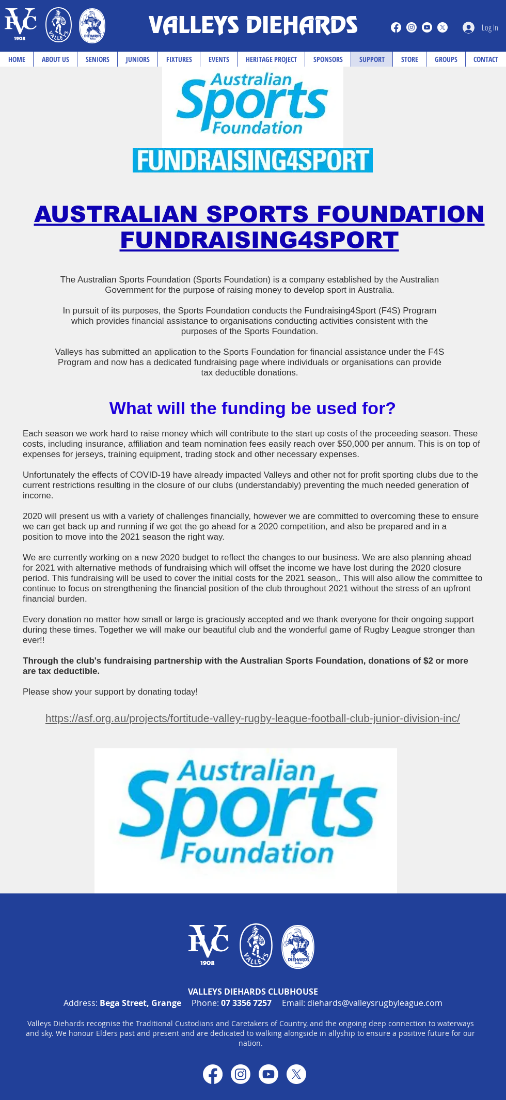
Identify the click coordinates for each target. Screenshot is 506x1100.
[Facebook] (396, 27)
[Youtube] (427, 27)
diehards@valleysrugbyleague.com (374, 1003)
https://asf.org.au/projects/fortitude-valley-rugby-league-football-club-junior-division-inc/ (252, 718)
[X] (442, 27)
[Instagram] (411, 27)
